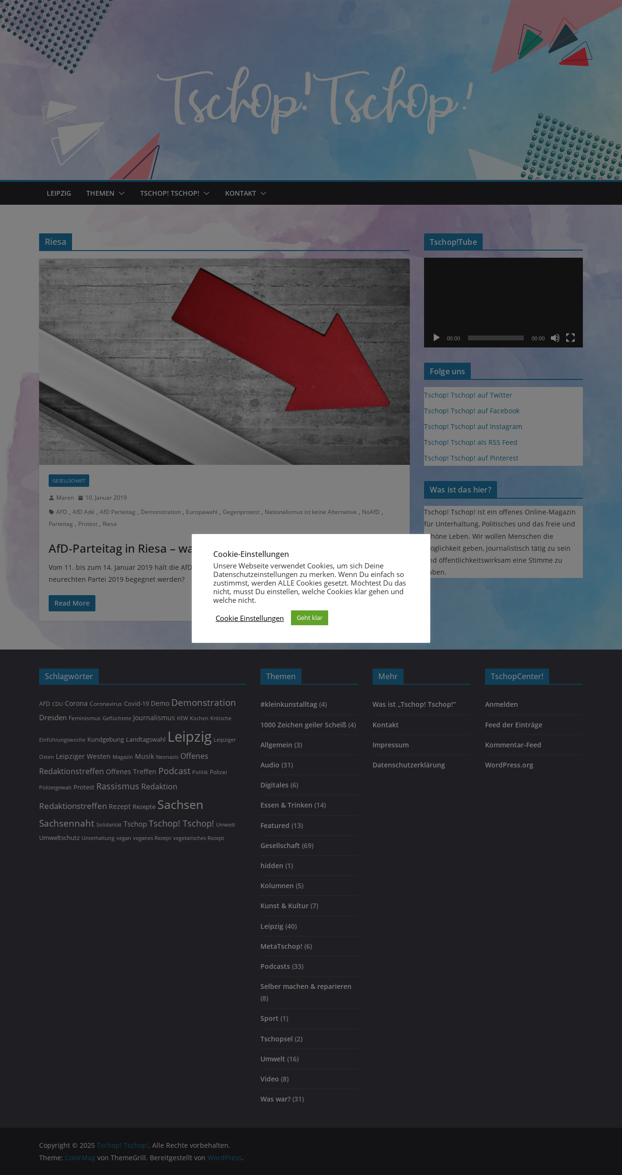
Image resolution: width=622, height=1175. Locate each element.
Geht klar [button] (309, 617)
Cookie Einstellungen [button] (250, 618)
